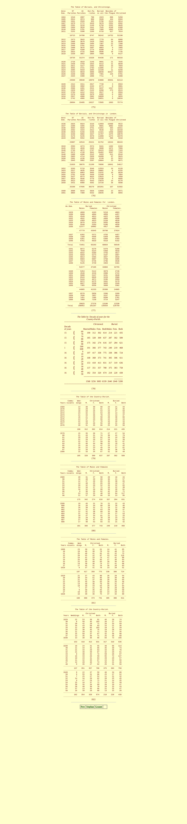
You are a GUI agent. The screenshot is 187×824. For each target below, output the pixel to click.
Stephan (90, 821)
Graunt (98, 821)
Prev (83, 821)
